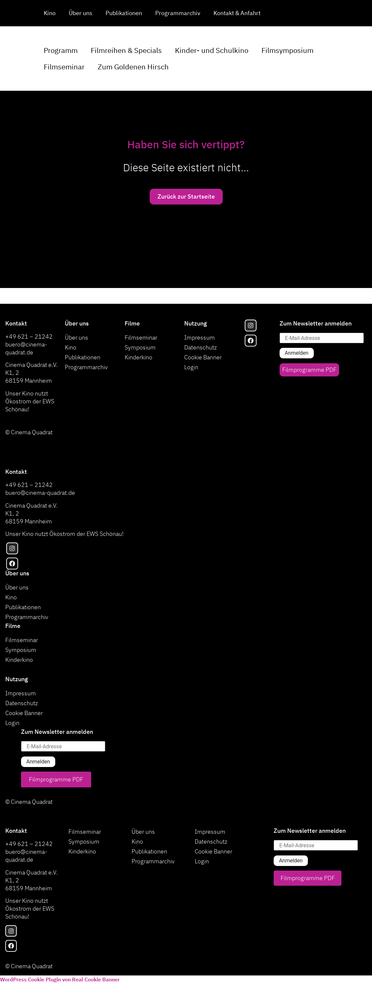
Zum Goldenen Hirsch (133, 66)
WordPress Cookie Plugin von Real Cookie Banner (60, 979)
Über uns (80, 13)
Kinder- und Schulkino (211, 50)
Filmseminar (64, 66)
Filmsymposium (287, 50)
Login (191, 367)
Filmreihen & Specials (126, 50)
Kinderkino (138, 357)
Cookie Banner (203, 357)
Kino (50, 13)
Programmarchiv (177, 13)
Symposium (140, 347)
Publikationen (124, 13)
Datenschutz (200, 347)
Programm (61, 50)
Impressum (199, 337)
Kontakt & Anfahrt (236, 13)
